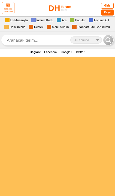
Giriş (107, 5)
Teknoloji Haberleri (8, 8)
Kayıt (107, 12)
